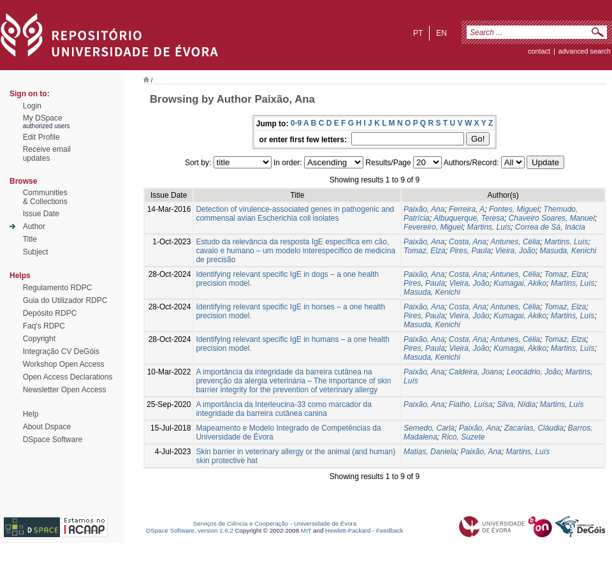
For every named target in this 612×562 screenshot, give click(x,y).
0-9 (296, 123)
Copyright (39, 338)
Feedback (390, 530)
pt (418, 33)
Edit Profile (41, 137)
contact (539, 51)
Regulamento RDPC (57, 287)
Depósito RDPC (50, 313)
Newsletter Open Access (64, 389)
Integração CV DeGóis (61, 351)
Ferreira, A (466, 209)
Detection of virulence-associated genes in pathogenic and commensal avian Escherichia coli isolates (295, 214)
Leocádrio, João (534, 371)
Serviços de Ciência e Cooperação (241, 523)
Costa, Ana (467, 241)
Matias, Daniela (430, 451)
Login (32, 105)
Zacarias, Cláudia (534, 428)
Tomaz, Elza (425, 250)
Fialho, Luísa (471, 404)
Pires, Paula (470, 250)
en (441, 33)
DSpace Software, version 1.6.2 (189, 530)
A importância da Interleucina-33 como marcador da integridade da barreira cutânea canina (283, 409)
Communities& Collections (45, 197)
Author (34, 226)
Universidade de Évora (325, 523)
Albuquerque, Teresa (468, 218)
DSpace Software (52, 439)
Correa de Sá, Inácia (550, 227)
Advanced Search (584, 51)
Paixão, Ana (424, 209)
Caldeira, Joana (475, 371)
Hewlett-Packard (347, 530)
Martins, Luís (489, 227)
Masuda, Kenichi (568, 250)
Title (30, 239)
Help (31, 414)
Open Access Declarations (68, 377)
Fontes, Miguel (514, 209)
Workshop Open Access (64, 364)
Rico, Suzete (463, 437)
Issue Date (41, 213)
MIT (306, 530)
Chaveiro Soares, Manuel (552, 218)
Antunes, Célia (515, 241)
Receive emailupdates (47, 154)
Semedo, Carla (429, 428)
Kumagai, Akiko (519, 283)
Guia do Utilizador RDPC (65, 300)
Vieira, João (515, 250)
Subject (35, 252)
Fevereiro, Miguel (433, 227)
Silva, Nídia (516, 404)
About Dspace (47, 426)
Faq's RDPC (44, 326)
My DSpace (42, 118)
